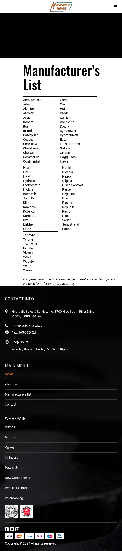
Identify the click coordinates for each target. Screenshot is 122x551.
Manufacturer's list (18, 394)
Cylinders (11, 457)
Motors (10, 437)
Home (9, 374)
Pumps (10, 427)
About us (11, 384)
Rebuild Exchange (17, 488)
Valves (9, 447)
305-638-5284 (28, 332)
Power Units (13, 467)
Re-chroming (14, 498)
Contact (10, 404)
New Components (17, 478)
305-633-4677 (32, 326)
